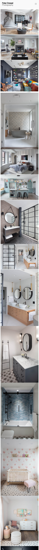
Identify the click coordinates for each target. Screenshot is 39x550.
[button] (35, 4)
